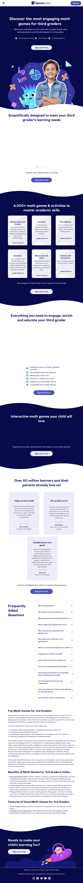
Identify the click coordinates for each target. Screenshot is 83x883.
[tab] (55, 606)
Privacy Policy (54, 870)
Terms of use (44, 870)
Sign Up (76, 3)
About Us (27, 870)
